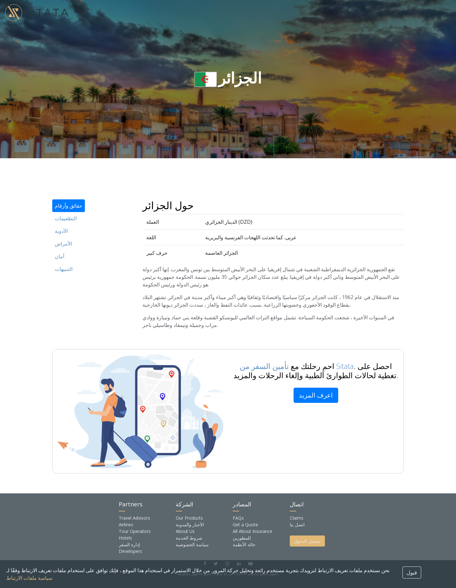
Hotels (125, 538)
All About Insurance (252, 531)
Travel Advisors (134, 518)
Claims (296, 518)
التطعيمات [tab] (66, 218)
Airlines (126, 525)
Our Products (189, 518)
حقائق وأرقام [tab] (68, 205)
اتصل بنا (297, 525)
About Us (185, 531)
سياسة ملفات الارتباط (29, 577)
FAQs (238, 518)
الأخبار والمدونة (190, 525)
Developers (130, 551)
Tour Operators (135, 531)
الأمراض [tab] (63, 243)
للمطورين (242, 538)
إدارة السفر (129, 544)
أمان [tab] (59, 256)
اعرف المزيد (316, 395)
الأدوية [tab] (61, 231)
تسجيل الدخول (307, 541)
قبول (412, 572)
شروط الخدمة (189, 538)
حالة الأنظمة (244, 544)
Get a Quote (245, 525)
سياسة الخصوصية (192, 544)
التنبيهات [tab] (64, 269)
